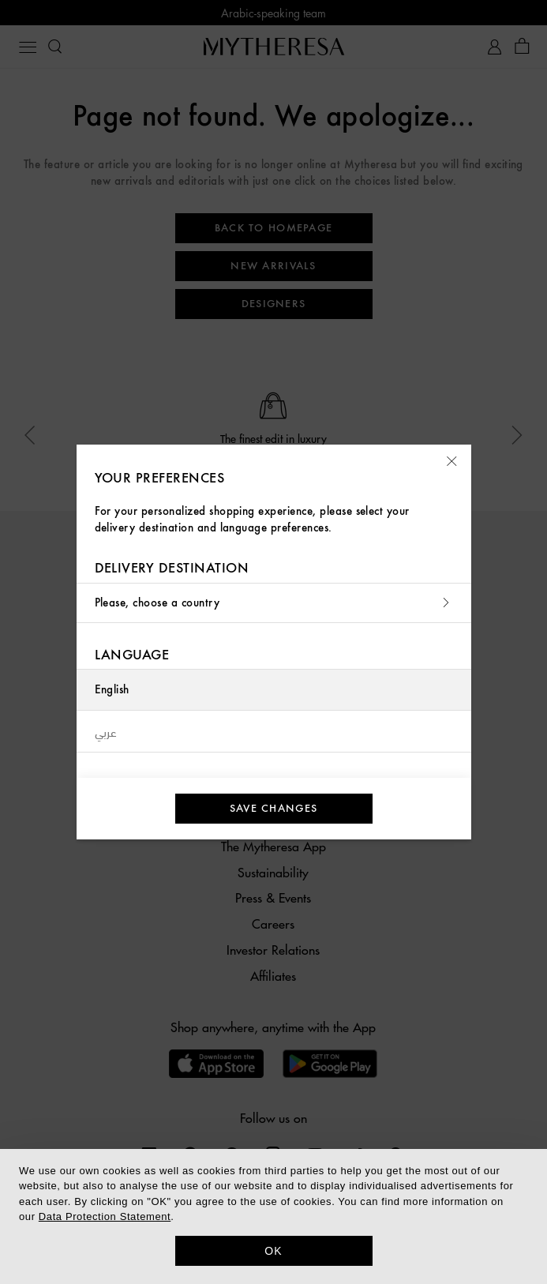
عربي (106, 731)
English (112, 690)
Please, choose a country (274, 603)
